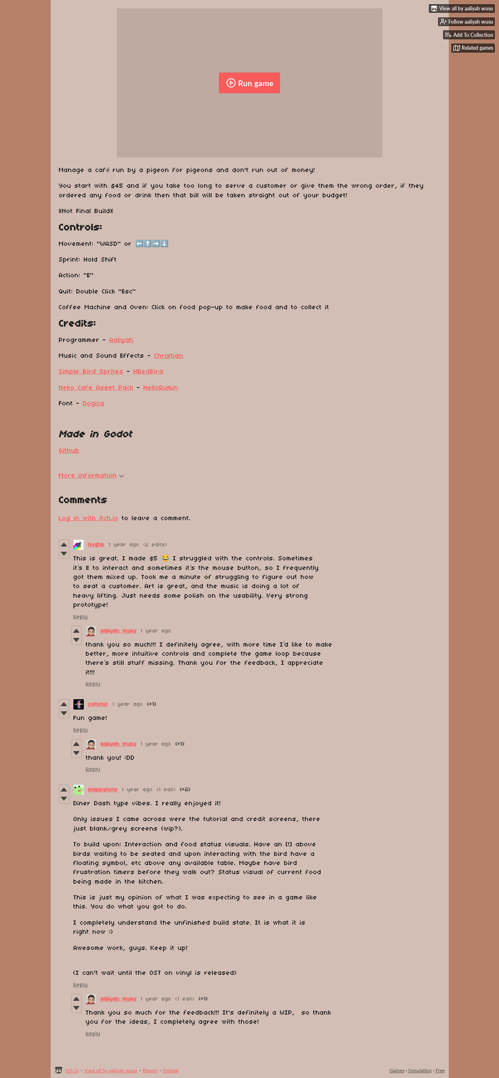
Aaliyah (122, 340)
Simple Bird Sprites (91, 371)
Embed (170, 1070)
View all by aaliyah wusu (110, 1070)
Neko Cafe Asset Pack (96, 388)
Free (440, 1070)
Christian (168, 356)
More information (91, 475)
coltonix (98, 704)
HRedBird (148, 371)
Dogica (94, 403)
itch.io (72, 1070)
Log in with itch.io (89, 518)
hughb (96, 544)
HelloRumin (161, 388)
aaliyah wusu (118, 631)
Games (396, 1070)
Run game (249, 83)
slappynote (103, 789)
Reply (80, 617)
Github (69, 451)
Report (150, 1070)
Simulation (420, 1070)
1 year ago (124, 544)
